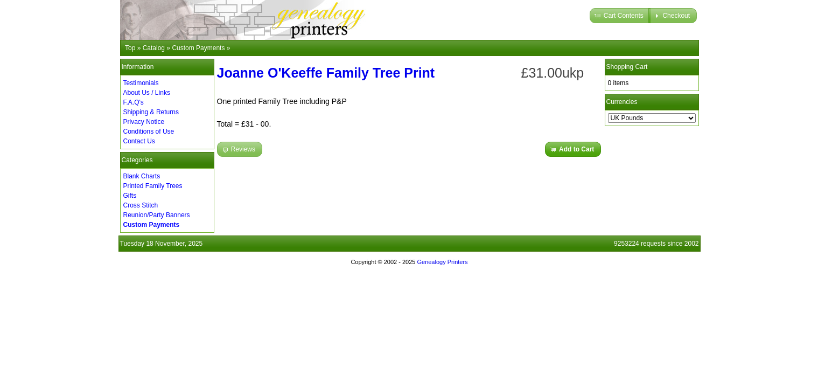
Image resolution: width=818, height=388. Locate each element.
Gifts (130, 195)
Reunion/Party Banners (156, 215)
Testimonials (141, 83)
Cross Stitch (140, 205)
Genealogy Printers (442, 262)
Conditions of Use (148, 131)
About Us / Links (146, 92)
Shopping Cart (627, 67)
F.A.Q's (133, 102)
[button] (620, 15)
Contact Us (139, 141)
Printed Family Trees (153, 186)
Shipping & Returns (151, 112)
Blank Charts (141, 176)
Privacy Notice (144, 122)
